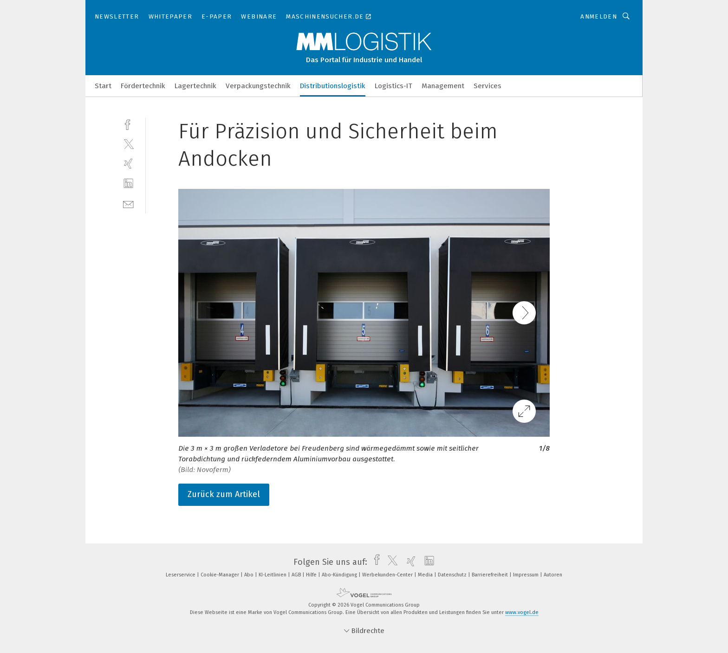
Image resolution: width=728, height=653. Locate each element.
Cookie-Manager (220, 575)
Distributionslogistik (332, 86)
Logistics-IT (393, 86)
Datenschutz (453, 575)
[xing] (128, 163)
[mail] (128, 203)
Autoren (553, 575)
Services (487, 86)
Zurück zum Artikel (224, 494)
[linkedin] (128, 183)
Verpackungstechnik (258, 86)
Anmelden (598, 16)
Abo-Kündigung (340, 575)
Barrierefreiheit (490, 575)
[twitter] (128, 143)
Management (443, 86)
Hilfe (312, 575)
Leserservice (181, 575)
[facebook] (128, 123)
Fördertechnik (143, 86)
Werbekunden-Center (388, 575)
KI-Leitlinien (273, 575)
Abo (249, 575)
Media (426, 575)
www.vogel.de (522, 612)
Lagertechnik (195, 86)
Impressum (526, 575)
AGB (297, 575)
